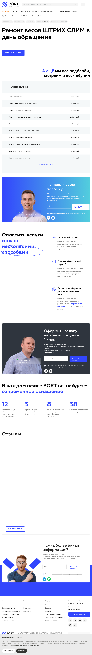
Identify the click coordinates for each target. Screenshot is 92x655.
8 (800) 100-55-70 (75, 603)
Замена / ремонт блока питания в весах (24, 131)
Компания (43, 16)
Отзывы (48, 611)
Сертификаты (50, 605)
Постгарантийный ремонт (55, 617)
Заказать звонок (79, 614)
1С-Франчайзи (7, 617)
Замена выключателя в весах (20, 158)
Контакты (27, 611)
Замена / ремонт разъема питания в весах (25, 144)
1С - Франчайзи (29, 16)
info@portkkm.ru (74, 609)
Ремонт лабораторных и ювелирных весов (25, 117)
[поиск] (48, 4)
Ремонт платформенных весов (20, 110)
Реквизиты (27, 608)
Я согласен (66, 213)
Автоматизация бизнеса (44, 11)
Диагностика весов (16, 96)
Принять (21, 650)
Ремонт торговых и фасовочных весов (23, 103)
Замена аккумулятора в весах (20, 151)
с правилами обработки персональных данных (71, 213)
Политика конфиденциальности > (27, 645)
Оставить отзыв (15, 529)
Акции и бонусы (22, 11)
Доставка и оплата (52, 621)
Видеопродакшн (8, 621)
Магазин (5, 605)
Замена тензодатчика (17, 124)
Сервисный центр (11, 16)
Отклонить (8, 650)
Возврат (48, 608)
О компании (27, 605)
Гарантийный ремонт (53, 614)
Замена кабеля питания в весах (21, 137)
